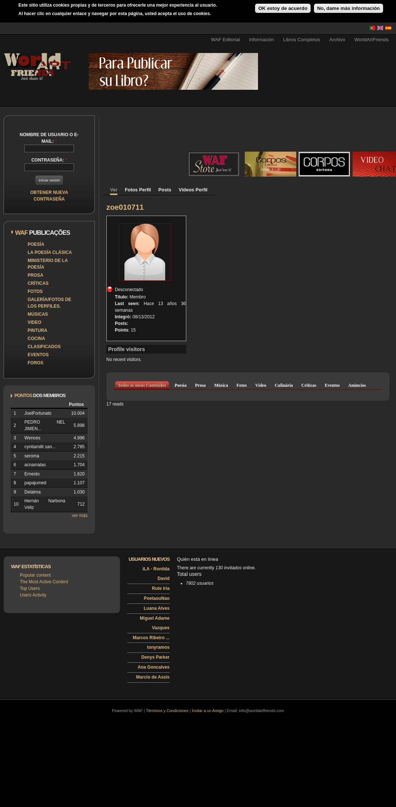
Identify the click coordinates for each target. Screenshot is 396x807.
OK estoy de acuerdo (282, 8)
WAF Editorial (225, 39)
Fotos (35, 291)
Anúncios (357, 385)
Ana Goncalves (154, 667)
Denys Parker (155, 657)
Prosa (35, 275)
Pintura (37, 330)
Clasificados (44, 346)
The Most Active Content (44, 581)
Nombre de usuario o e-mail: (49, 138)
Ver (113, 189)
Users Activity (33, 595)
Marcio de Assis (153, 677)
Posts (164, 189)
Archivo (337, 39)
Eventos (38, 354)
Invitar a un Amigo (207, 710)
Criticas (309, 385)
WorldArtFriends (371, 39)
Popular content (35, 575)
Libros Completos (301, 39)
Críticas (38, 283)
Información (261, 39)
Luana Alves (157, 608)
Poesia (180, 385)
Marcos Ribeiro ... (151, 637)
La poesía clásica (50, 252)
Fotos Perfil (138, 189)
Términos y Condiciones (167, 710)
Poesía (36, 244)
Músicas (38, 314)
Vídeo (260, 385)
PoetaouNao (157, 598)
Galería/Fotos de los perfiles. (49, 303)
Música (221, 385)
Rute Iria (161, 588)
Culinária (284, 385)
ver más (80, 515)
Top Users (30, 588)
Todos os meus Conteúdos (142, 385)
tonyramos (158, 647)
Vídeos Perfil (192, 189)
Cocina (36, 338)
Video (34, 322)
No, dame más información (348, 8)
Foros (35, 362)
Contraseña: (49, 160)
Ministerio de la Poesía (48, 264)
